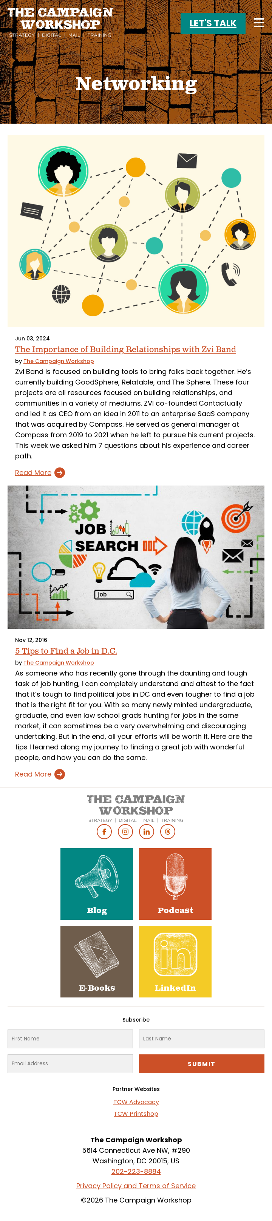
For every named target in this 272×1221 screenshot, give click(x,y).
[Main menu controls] (259, 22)
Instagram (125, 831)
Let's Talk (213, 23)
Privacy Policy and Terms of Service (136, 1185)
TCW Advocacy (136, 1102)
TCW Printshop (136, 1113)
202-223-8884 (136, 1171)
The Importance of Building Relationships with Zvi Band (125, 350)
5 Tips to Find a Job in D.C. (66, 651)
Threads (168, 831)
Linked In (146, 831)
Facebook (104, 831)
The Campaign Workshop (58, 361)
